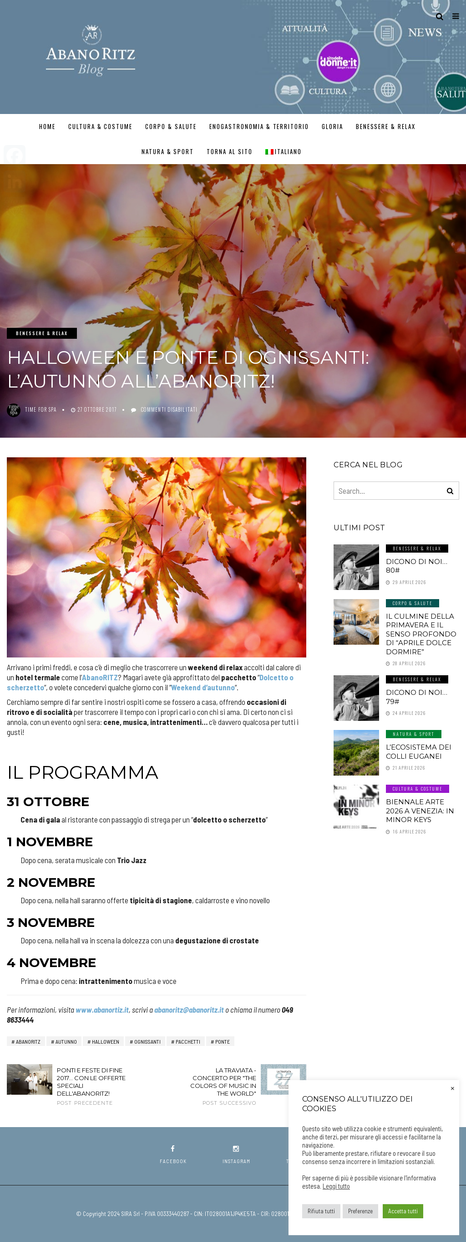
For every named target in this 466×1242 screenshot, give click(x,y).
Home (47, 126)
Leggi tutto (336, 1186)
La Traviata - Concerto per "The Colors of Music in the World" (221, 1086)
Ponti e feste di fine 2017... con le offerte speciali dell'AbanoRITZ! (92, 1086)
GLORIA (332, 126)
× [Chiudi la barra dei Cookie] (453, 1087)
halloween (105, 1041)
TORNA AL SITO (229, 151)
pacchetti (188, 1041)
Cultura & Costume (100, 126)
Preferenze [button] (360, 1211)
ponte (222, 1041)
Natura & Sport (168, 151)
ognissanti (147, 1041)
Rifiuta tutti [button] (321, 1211)
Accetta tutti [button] (403, 1211)
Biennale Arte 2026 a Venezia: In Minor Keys (420, 810)
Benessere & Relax (385, 126)
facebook (173, 1154)
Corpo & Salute (171, 126)
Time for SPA (40, 409)
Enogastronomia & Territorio (259, 126)
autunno (66, 1041)
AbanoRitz (28, 1041)
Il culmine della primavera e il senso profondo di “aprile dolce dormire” (421, 634)
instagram (236, 1154)
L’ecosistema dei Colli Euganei (418, 752)
